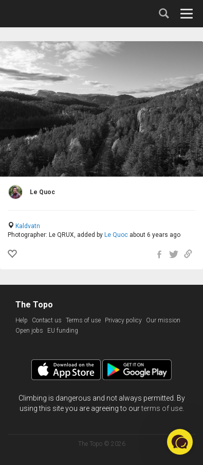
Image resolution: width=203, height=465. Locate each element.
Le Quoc (116, 234)
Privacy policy (123, 320)
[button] (180, 442)
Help (21, 320)
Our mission (163, 320)
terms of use (161, 408)
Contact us (47, 320)
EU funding (62, 330)
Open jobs (29, 330)
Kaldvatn (27, 226)
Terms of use (83, 320)
